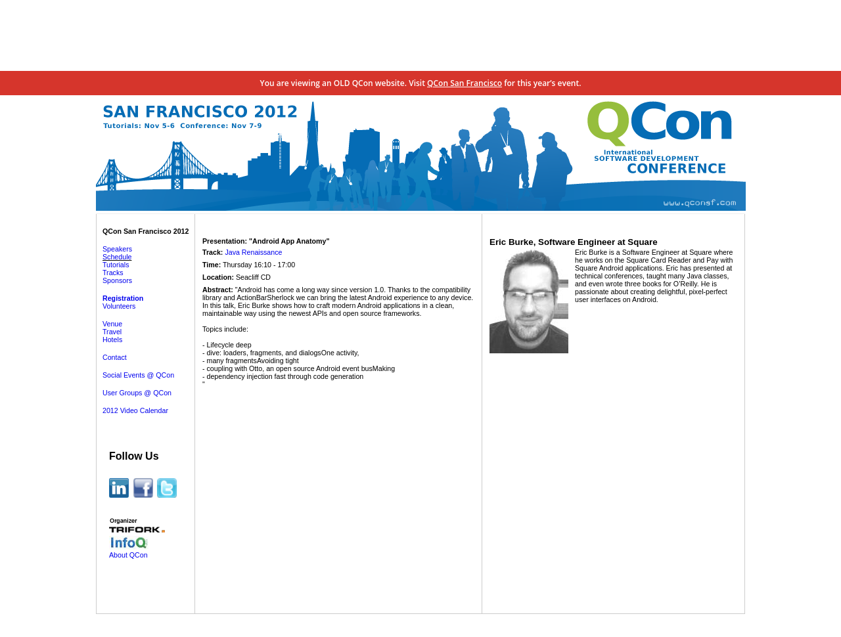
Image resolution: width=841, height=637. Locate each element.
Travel (112, 332)
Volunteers (118, 306)
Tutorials (115, 265)
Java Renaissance (253, 252)
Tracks (113, 272)
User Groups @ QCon (136, 393)
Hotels (112, 339)
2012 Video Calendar (135, 410)
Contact (114, 357)
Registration (122, 298)
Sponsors (117, 280)
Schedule (116, 257)
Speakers (117, 249)
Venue (112, 324)
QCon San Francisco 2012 (145, 231)
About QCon (128, 555)
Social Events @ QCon (138, 375)
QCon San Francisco (464, 83)
